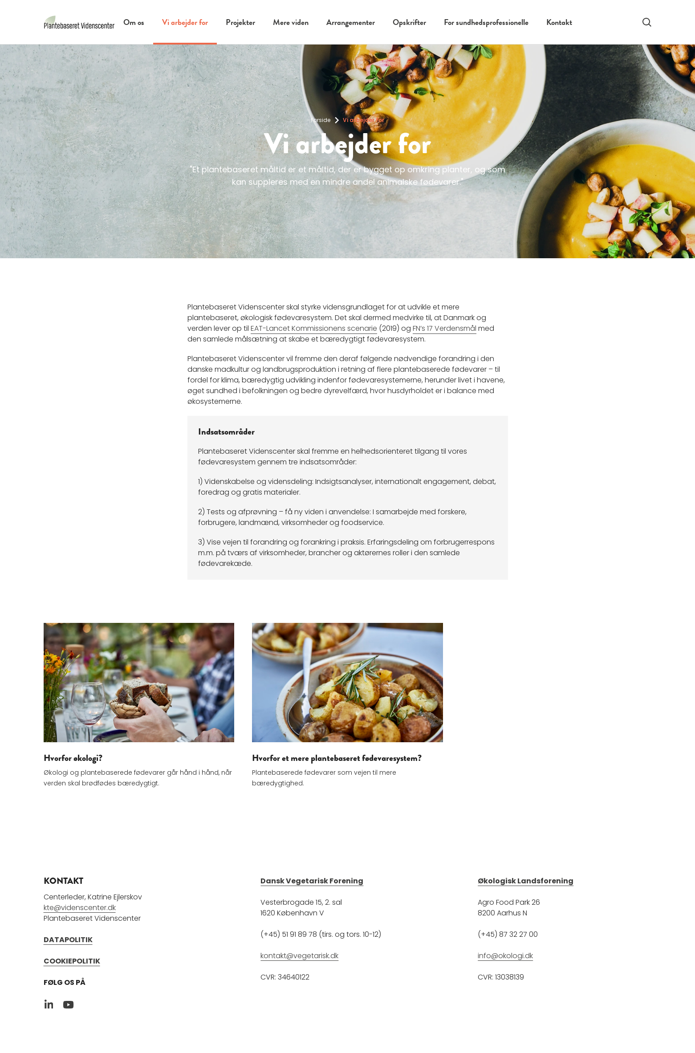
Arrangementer (350, 22)
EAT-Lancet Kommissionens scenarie (314, 328)
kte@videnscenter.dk (80, 907)
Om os (133, 22)
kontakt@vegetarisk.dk (299, 955)
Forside (320, 120)
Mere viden (291, 22)
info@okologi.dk (505, 955)
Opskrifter (409, 22)
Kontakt (559, 22)
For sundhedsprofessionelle (486, 22)
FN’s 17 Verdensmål (444, 328)
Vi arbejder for (185, 22)
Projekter (240, 22)
